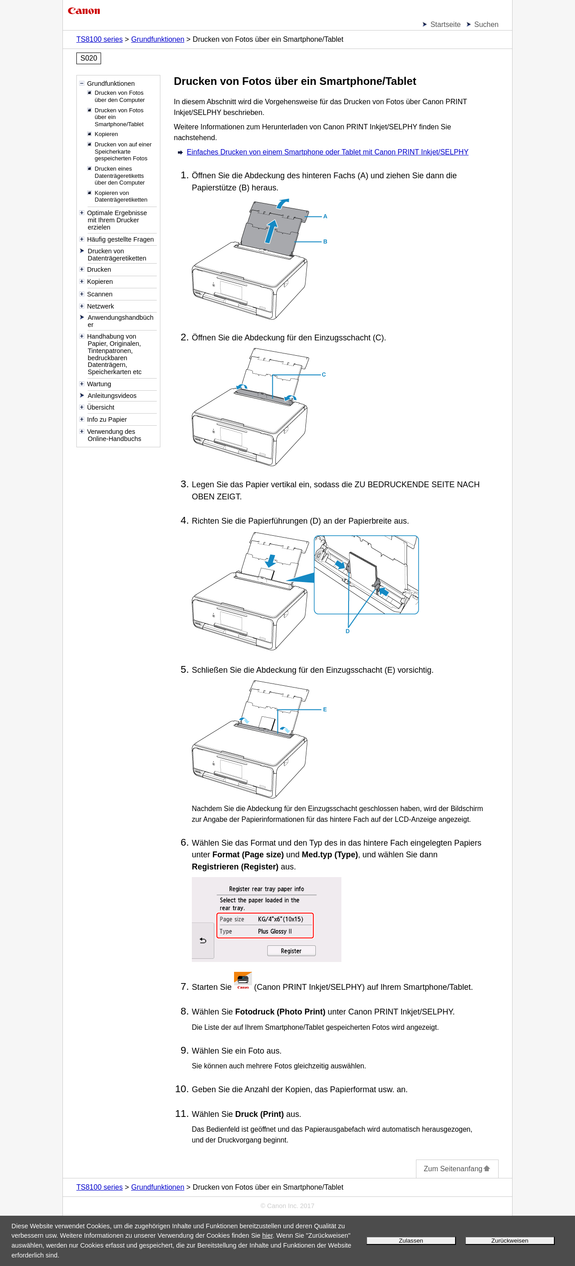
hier (267, 1235)
